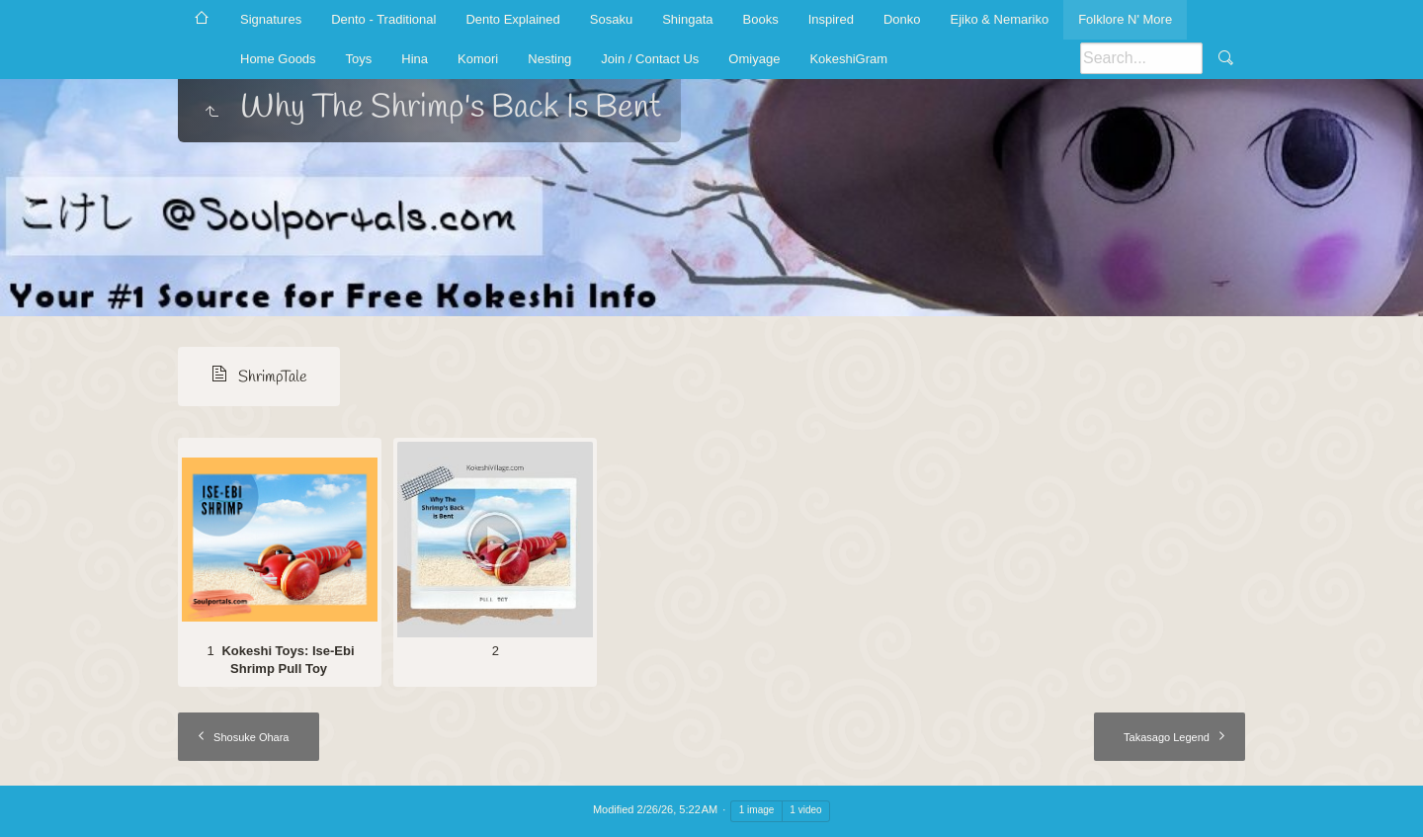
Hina (414, 58)
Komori (478, 58)
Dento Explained (512, 19)
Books (761, 19)
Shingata (687, 19)
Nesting (549, 58)
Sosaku (611, 19)
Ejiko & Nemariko (999, 19)
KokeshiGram (848, 58)
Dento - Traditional (383, 19)
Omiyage (754, 58)
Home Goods (278, 58)
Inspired (831, 19)
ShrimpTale (272, 377)
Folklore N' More (1125, 19)
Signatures (270, 19)
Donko (902, 19)
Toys (359, 58)
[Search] (1141, 58)
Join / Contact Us (650, 58)
